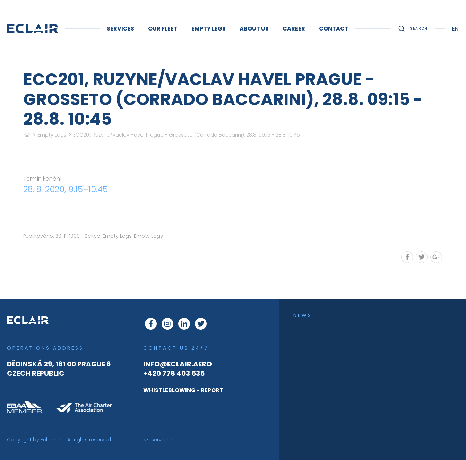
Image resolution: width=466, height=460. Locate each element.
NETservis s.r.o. (160, 439)
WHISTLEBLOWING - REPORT (183, 390)
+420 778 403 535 (174, 373)
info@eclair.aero (177, 364)
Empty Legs (52, 134)
